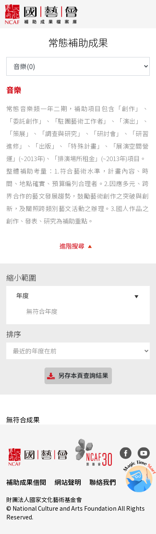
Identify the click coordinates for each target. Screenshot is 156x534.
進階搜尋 (71, 245)
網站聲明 (67, 482)
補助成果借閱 (26, 482)
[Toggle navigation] (143, 14)
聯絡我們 (102, 482)
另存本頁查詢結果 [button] (77, 376)
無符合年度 (41, 311)
